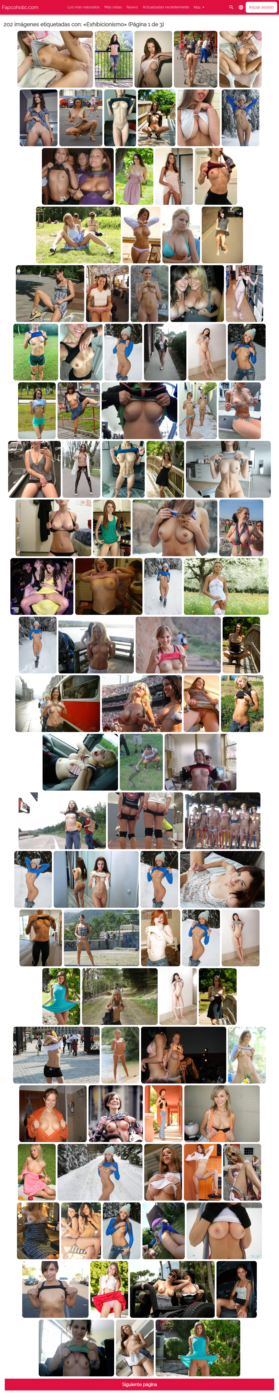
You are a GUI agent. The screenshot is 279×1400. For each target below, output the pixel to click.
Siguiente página (139, 1384)
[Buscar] (231, 7)
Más (197, 7)
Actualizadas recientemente (166, 7)
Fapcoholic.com (20, 7)
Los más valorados (83, 7)
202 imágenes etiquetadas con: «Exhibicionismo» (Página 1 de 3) (84, 24)
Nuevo (132, 7)
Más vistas (113, 7)
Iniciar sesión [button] (261, 7)
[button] (241, 7)
